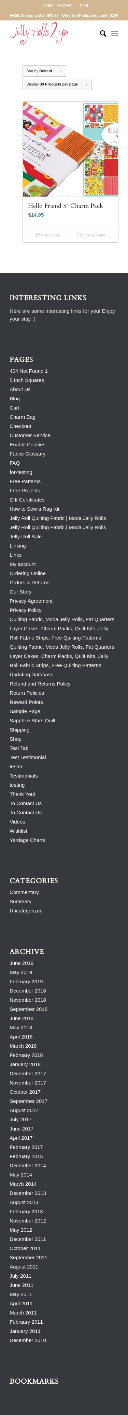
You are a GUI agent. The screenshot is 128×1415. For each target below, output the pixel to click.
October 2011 (25, 1248)
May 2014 (21, 1175)
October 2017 (25, 1092)
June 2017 (21, 1129)
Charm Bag (22, 417)
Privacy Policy (25, 610)
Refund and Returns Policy (40, 684)
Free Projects (25, 490)
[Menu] (114, 34)
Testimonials (24, 776)
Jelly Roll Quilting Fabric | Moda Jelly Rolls (58, 518)
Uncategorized (26, 910)
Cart (14, 408)
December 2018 (28, 991)
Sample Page (25, 711)
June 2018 (21, 1018)
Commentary (24, 892)
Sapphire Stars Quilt (32, 720)
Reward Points (26, 702)
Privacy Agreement (31, 601)
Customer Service (30, 435)
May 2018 (21, 1027)
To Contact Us (26, 803)
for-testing (21, 472)
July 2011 (20, 1276)
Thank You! (22, 794)
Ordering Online (28, 573)
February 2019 (26, 981)
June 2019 (21, 963)
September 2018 (28, 1009)
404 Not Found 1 (29, 371)
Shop (16, 739)
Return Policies (27, 693)
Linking (18, 546)
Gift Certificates (27, 500)
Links (16, 555)
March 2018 (23, 1046)
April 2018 (21, 1037)
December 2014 (28, 1165)
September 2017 (28, 1101)
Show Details (91, 235)
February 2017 (26, 1147)
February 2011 (26, 1322)
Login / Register (57, 5)
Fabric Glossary (27, 454)
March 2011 (23, 1313)
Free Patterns (25, 481)
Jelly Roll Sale (26, 536)
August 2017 (24, 1110)
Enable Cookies (27, 444)
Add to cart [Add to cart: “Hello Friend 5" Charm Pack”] (48, 235)
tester (16, 766)
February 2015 (26, 1156)
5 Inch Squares (27, 380)
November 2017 (28, 1083)
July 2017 (20, 1119)
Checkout (20, 426)
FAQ (15, 463)
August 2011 (24, 1267)
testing (17, 785)
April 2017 (21, 1138)
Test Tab (19, 748)
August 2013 (24, 1202)
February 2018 (26, 1055)
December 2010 (28, 1340)
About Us (20, 389)
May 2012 (21, 1230)
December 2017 (28, 1073)
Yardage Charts (27, 840)
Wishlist (18, 831)
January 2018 (25, 1064)
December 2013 (28, 1193)
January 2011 (25, 1331)
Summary (20, 901)
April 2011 (21, 1303)
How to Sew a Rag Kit (34, 509)
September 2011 (28, 1257)
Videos (17, 822)
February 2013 (26, 1211)
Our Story (20, 592)
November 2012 (28, 1221)
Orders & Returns (29, 582)
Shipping (19, 730)
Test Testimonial (28, 757)
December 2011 (28, 1239)
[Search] (99, 33)
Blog (84, 5)
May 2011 (21, 1294)
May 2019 (21, 972)
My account (23, 564)
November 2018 (28, 1000)
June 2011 (21, 1285)
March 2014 (23, 1184)
